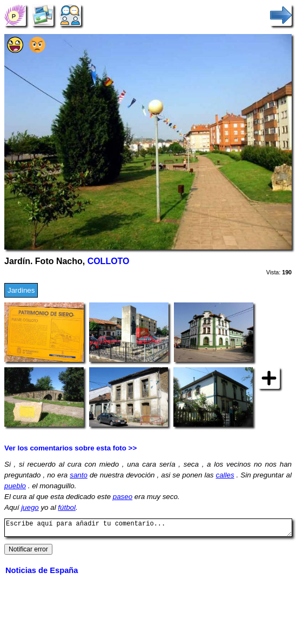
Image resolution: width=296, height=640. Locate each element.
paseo (122, 497)
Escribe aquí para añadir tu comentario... (148, 529)
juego (30, 507)
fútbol (67, 507)
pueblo (15, 486)
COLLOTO (109, 261)
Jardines (21, 290)
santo (79, 475)
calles (225, 475)
